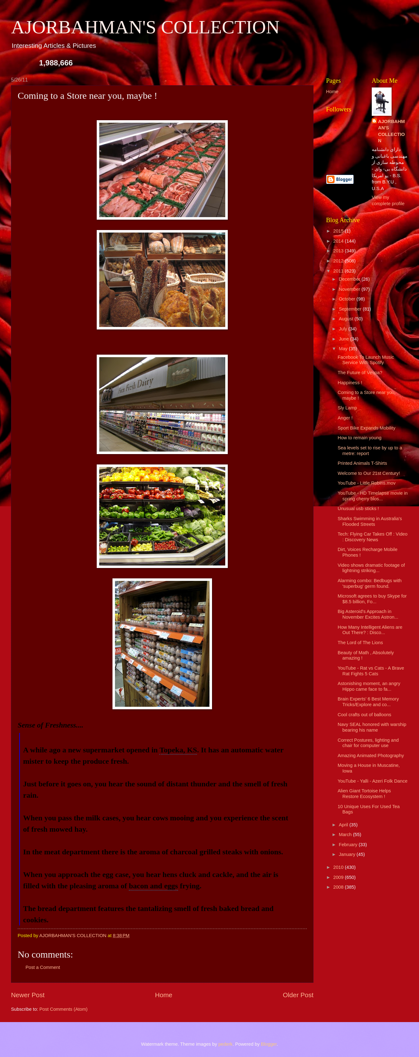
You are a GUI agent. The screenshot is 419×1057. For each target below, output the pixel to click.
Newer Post (27, 994)
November (350, 289)
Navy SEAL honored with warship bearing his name (372, 727)
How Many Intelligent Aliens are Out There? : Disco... (370, 630)
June (344, 338)
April (344, 824)
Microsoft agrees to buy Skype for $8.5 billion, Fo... (372, 598)
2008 (339, 887)
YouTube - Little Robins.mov (367, 483)
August (346, 318)
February (349, 844)
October (347, 298)
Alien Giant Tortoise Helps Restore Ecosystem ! (364, 793)
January (347, 854)
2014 (339, 241)
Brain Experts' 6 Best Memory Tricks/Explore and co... (368, 701)
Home (163, 994)
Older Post (298, 994)
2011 (339, 270)
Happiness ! (350, 382)
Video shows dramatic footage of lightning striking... (371, 568)
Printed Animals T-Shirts (362, 463)
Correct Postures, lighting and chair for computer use (368, 743)
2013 (339, 250)
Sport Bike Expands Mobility (366, 427)
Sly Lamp (347, 407)
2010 (339, 867)
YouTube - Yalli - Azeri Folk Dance (373, 781)
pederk (225, 1044)
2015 (339, 230)
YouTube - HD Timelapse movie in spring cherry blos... (373, 496)
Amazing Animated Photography (371, 755)
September (351, 309)
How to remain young (360, 437)
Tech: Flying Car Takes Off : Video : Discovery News (373, 536)
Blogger (269, 1044)
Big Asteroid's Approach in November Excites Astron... (368, 614)
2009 (339, 877)
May (344, 348)
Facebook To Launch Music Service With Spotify (366, 360)
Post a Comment (43, 967)
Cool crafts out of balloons (364, 714)
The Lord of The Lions (360, 642)
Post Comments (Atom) (63, 1009)
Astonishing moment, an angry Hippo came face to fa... (369, 686)
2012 (339, 260)
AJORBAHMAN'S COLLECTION (145, 27)
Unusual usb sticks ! (358, 508)
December (350, 279)
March (346, 834)
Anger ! (345, 417)
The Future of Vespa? (360, 372)
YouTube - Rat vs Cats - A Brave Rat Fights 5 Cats (371, 671)
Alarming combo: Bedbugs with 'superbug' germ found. (370, 583)
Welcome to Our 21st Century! (369, 473)
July (343, 328)
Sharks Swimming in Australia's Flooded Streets (370, 521)
